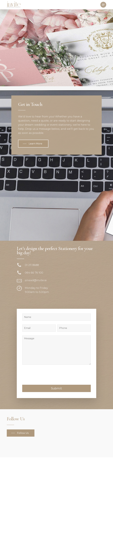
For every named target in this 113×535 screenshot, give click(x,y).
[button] (103, 4)
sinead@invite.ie (36, 280)
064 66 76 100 (34, 272)
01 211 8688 (32, 265)
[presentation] (44, 428)
